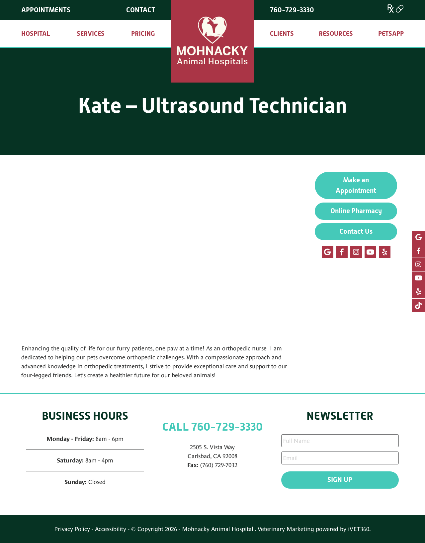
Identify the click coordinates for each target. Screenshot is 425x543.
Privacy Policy (72, 528)
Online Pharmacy (356, 211)
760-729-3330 (292, 10)
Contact (140, 10)
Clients (282, 33)
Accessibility (110, 528)
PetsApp (391, 33)
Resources (336, 33)
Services (91, 33)
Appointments (45, 10)
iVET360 (358, 528)
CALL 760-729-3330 (212, 426)
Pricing (143, 33)
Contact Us (356, 231)
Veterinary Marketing (286, 528)
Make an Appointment (356, 185)
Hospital (35, 33)
